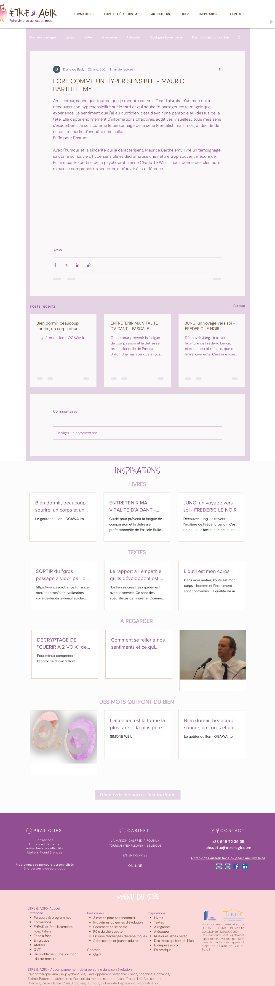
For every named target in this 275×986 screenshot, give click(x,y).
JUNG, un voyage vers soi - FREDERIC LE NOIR (210, 325)
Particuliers (95, 913)
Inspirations (156, 913)
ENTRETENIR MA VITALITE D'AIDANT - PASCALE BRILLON (134, 325)
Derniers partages (43, 37)
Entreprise (35, 913)
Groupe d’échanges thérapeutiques (120, 936)
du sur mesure (45, 958)
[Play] (271, 21)
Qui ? (97, 954)
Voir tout (239, 305)
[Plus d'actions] (219, 69)
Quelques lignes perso (166, 37)
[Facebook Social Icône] (236, 866)
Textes (88, 37)
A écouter (133, 37)
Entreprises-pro (166, 945)
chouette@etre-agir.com (228, 847)
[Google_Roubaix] (219, 866)
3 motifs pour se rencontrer (114, 918)
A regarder (109, 37)
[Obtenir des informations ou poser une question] (228, 858)
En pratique (162, 950)
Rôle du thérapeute (108, 931)
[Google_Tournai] (227, 866)
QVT (37, 949)
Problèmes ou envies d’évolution (118, 922)
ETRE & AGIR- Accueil (44, 908)
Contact (93, 950)
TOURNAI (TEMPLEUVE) (126, 846)
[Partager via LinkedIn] (77, 265)
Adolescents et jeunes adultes (116, 940)
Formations (42, 922)
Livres (69, 37)
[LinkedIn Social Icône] (245, 866)
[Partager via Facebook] (55, 265)
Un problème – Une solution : (56, 954)
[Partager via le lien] (89, 265)
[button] (239, 37)
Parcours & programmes (52, 917)
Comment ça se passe (110, 927)
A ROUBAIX (152, 840)
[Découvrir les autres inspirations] (137, 794)
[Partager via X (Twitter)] (66, 265)
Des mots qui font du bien (211, 37)
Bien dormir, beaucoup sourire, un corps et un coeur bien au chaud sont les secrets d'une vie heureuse (61, 325)
